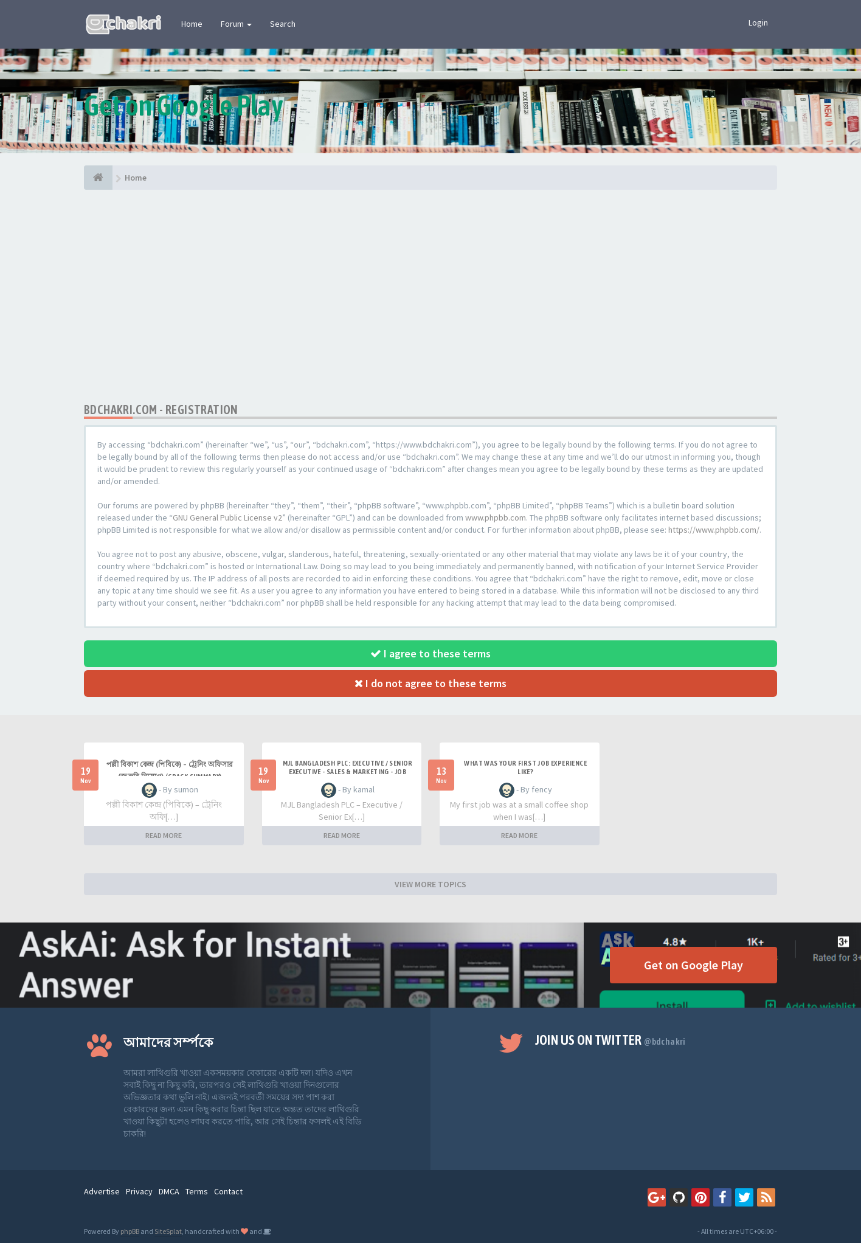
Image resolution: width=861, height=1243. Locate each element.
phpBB (129, 1231)
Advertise (102, 1191)
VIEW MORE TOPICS (430, 884)
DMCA (169, 1191)
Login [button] (758, 22)
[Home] (98, 177)
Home (191, 23)
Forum (236, 23)
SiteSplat (168, 1231)
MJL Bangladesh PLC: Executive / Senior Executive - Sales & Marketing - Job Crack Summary (348, 771)
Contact (228, 1191)
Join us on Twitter (610, 1040)
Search (283, 23)
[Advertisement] (430, 296)
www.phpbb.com (495, 517)
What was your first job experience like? (525, 767)
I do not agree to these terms (430, 683)
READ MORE (163, 835)
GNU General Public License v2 (227, 517)
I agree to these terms (430, 653)
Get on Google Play (693, 964)
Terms (196, 1191)
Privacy (139, 1191)
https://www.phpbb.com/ (713, 529)
